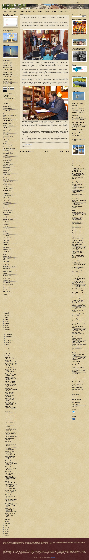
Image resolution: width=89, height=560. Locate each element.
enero (7, 355)
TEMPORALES (6, 284)
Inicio (5, 11)
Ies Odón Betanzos (7, 195)
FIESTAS (5, 179)
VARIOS (5, 293)
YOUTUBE (74, 406)
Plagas (4, 242)
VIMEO (74, 401)
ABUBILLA (75, 105)
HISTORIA (46, 11)
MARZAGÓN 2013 (7, 83)
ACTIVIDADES (6, 106)
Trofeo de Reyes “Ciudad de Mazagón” (10, 469)
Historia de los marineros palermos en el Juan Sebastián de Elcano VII (78, 241)
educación (5, 169)
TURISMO (5, 289)
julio (7, 344)
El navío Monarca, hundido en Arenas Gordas (78, 196)
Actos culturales (7, 108)
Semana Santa (6, 270)
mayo (7, 348)
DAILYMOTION (76, 402)
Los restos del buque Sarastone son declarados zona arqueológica (78, 320)
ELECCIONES (6, 170)
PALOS (34, 11)
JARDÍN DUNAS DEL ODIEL (9, 100)
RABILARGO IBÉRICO (77, 129)
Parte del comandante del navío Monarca (78, 368)
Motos (4, 216)
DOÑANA (40, 11)
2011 (6, 527)
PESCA (5, 240)
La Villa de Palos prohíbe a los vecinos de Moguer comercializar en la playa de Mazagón (78, 294)
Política (5, 246)
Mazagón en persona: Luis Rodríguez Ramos (78, 342)
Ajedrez (5, 113)
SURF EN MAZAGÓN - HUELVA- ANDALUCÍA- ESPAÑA (10, 515)
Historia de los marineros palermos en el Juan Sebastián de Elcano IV (78, 230)
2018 (6, 329)
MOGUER (28, 11)
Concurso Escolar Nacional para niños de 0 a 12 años (11, 389)
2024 (6, 317)
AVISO (4, 132)
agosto (7, 342)
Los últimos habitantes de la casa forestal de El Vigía (78, 330)
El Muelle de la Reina (77, 194)
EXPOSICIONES (7, 176)
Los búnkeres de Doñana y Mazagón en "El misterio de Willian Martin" (78, 301)
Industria (5, 200)
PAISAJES (5, 233)
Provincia (5, 253)
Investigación (6, 204)
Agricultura (6, 110)
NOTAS (5, 224)
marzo (7, 351)
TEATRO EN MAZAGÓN (11, 436)
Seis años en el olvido (77, 387)
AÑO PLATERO (6, 120)
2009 (6, 531)
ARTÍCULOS (6, 123)
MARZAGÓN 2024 (7, 63)
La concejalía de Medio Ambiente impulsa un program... (10, 429)
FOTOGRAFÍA (6, 184)
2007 (6, 535)
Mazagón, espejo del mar (77, 352)
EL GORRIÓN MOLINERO (78, 119)
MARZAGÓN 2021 (7, 69)
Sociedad (5, 273)
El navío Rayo (75, 198)
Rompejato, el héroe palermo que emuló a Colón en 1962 (78, 382)
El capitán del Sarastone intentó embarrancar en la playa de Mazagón (78, 174)
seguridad (5, 268)
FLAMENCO (6, 183)
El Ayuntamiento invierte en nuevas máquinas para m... (11, 364)
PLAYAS (5, 244)
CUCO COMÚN (75, 115)
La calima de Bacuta (76, 260)
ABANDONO (6, 105)
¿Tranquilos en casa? (10, 488)
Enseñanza (5, 174)
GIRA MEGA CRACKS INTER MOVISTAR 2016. (10, 385)
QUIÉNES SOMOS (13, 11)
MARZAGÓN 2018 (7, 74)
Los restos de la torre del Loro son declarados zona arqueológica (79, 317)
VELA (4, 294)
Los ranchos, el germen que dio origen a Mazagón (78, 314)
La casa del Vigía (76, 262)
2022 (6, 321)
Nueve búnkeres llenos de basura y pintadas (78, 365)
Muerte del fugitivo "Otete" (78, 363)
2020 (6, 325)
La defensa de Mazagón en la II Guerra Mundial (78, 273)
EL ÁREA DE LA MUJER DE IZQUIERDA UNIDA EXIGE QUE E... (11, 403)
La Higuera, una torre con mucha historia (78, 276)
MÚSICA (5, 217)
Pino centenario (76, 373)
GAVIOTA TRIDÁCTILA (78, 124)
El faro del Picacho (76, 182)
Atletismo (5, 127)
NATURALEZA (6, 219)
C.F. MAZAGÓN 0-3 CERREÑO (9, 396)
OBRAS (5, 226)
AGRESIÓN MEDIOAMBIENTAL (10, 361)
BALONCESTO (6, 136)
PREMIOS (5, 247)
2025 (6, 315)
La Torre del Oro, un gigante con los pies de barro (78, 290)
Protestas (5, 251)
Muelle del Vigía (76, 361)
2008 (6, 533)
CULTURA (53, 11)
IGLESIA (5, 197)
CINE (4, 143)
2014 (6, 521)
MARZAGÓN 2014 (7, 81)
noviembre (8, 336)
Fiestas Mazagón (7, 181)
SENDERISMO (6, 271)
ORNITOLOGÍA (6, 230)
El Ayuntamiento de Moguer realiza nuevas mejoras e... (11, 463)
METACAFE (75, 404)
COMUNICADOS (7, 145)
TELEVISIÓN (6, 282)
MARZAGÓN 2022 (7, 67)
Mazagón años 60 (76, 335)
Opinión (5, 228)
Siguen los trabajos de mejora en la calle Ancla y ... (10, 457)
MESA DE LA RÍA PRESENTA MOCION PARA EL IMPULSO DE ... (11, 408)
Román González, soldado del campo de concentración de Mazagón (78, 379)
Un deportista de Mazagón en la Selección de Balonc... (11, 500)
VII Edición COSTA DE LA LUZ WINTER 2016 (11, 382)
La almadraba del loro (77, 259)
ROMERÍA (5, 263)
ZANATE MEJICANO (77, 135)
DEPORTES (60, 11)
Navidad (5, 221)
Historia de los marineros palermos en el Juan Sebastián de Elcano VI (78, 237)
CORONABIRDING (76, 114)
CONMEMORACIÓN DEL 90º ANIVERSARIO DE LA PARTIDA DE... (11, 421)
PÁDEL (5, 231)
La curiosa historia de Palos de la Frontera (78, 268)
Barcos (4, 137)
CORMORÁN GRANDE (77, 112)
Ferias (4, 177)
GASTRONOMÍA (7, 188)
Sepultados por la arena (77, 389)
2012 (6, 525)
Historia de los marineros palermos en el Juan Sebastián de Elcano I (78, 218)
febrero (7, 353)
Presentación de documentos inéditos (10, 358)
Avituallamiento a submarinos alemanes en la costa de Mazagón (78, 159)
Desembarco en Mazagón (78, 168)
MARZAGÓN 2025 (7, 62)
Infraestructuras (7, 202)
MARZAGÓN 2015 (7, 79)
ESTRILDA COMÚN (76, 121)
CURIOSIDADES (7, 153)
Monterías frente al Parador (9, 439)
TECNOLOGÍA (6, 280)
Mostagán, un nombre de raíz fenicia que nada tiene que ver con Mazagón (79, 358)
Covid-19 (5, 150)
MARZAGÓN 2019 (7, 72)
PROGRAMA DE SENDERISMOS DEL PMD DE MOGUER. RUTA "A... (10, 478)
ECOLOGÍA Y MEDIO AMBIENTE (8, 165)
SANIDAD (5, 264)
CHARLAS (5, 139)
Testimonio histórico (77, 391)
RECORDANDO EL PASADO (9, 258)
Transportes (6, 287)
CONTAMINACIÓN (7, 148)
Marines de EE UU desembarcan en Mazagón (78, 333)
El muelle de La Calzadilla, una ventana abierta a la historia (78, 191)
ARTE (4, 122)
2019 (6, 327)
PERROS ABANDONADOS (10, 482)
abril (7, 349)
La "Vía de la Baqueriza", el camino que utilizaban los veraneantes (78, 256)
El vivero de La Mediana (77, 212)
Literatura (5, 208)
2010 (6, 529)
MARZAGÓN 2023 (7, 65)
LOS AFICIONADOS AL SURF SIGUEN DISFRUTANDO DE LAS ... (11, 505)
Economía (5, 167)
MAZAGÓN (21, 11)
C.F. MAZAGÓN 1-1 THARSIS (9, 474)
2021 (6, 323)
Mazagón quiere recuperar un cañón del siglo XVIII (79, 348)
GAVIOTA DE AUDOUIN (78, 122)
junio (7, 346)
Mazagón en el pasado (77, 336)
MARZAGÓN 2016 (7, 78)
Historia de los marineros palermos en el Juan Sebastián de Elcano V (78, 234)
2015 (6, 519)
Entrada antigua (64, 151)
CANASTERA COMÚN (77, 106)
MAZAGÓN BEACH (14, 5)
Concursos (5, 146)
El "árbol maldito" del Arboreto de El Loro (77, 171)
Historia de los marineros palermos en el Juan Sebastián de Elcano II (78, 222)
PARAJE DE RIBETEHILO (9, 98)
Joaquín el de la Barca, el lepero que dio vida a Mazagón (77, 252)
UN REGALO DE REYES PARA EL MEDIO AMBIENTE (10, 491)
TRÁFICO (5, 285)
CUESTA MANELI (7, 93)
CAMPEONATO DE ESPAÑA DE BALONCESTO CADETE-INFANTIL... (11, 510)
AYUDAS (5, 134)
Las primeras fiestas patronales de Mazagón (77, 298)
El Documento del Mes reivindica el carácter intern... (10, 444)
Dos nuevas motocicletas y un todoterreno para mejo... (11, 417)
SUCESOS (67, 11)
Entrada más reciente (27, 151)
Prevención (5, 249)
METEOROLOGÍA (7, 212)
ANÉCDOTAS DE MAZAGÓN (10, 115)
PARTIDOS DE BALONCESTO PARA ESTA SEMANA (11, 374)
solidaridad (5, 275)
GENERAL (5, 190)
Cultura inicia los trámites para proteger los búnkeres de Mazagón (79, 163)
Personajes (5, 238)
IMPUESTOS (6, 199)
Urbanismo (5, 291)
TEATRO (5, 278)
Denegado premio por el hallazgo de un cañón (77, 166)
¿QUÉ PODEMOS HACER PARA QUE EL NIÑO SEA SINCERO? (11, 485)
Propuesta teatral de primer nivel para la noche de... (10, 378)
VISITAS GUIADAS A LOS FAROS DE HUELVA (10, 399)
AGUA (4, 112)
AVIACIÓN (5, 130)
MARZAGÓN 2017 (7, 76)
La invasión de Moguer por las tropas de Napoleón (78, 279)
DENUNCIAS (6, 159)
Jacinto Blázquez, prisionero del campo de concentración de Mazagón (78, 248)
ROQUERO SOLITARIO (77, 130)
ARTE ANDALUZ (76, 396)
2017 (6, 331)
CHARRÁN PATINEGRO (78, 108)
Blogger (53, 557)
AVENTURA (6, 129)
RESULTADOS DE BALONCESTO (9, 393)
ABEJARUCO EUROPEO (77, 103)
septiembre (8, 340)
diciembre (8, 334)
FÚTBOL (5, 186)
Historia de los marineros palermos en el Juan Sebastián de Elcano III (78, 226)
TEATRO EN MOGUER (10, 367)
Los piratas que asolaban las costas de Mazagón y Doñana (78, 305)
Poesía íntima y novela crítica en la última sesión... (10, 425)
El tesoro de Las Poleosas (78, 209)
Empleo (5, 172)
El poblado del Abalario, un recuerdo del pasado (78, 204)
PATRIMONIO (6, 237)
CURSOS (5, 155)
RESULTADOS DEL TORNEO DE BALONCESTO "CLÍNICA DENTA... (10, 453)
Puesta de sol (6, 256)
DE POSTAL (6, 157)
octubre (7, 338)
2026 (6, 313)
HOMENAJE (6, 193)
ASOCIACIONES (7, 125)
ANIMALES (6, 118)
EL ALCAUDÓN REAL (77, 117)
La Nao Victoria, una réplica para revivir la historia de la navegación (78, 282)
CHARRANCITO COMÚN (78, 110)
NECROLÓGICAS (7, 223)
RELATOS (5, 261)
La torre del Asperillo (77, 288)
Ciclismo (5, 141)
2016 (6, 333)
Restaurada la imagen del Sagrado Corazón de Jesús (11, 433)
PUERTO (5, 254)
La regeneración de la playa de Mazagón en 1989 (78, 286)
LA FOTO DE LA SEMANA (9, 206)
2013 (6, 523)
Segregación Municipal (8, 266)
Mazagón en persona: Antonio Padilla (77, 339)
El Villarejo (74, 210)
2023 (6, 319)
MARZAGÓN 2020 (7, 71)
